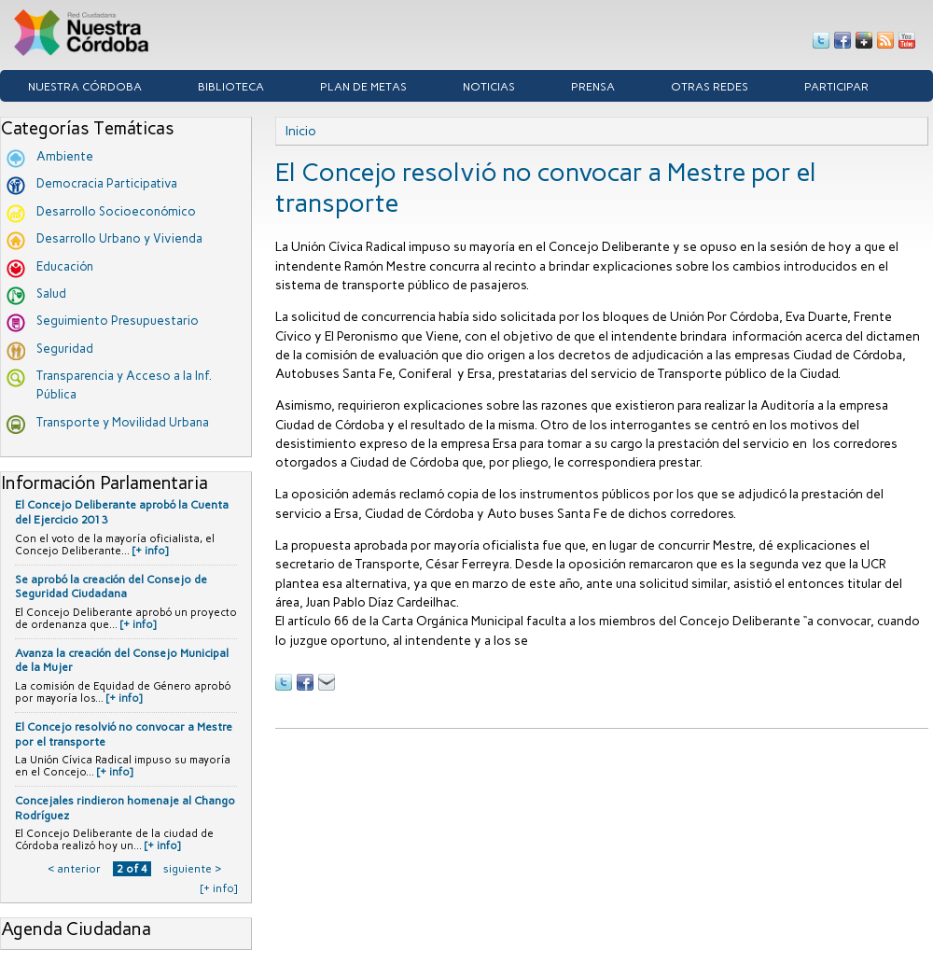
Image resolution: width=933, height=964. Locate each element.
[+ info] (150, 551)
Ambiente (64, 156)
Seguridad (64, 349)
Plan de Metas (363, 86)
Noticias (489, 86)
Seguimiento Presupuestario (117, 321)
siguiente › (192, 868)
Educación (64, 266)
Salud (51, 293)
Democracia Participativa (106, 183)
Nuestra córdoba (85, 86)
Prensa (593, 86)
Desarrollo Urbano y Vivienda (119, 238)
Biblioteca (231, 86)
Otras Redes (709, 86)
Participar (836, 86)
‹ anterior (74, 868)
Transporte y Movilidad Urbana (122, 422)
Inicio (300, 130)
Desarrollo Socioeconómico (116, 211)
